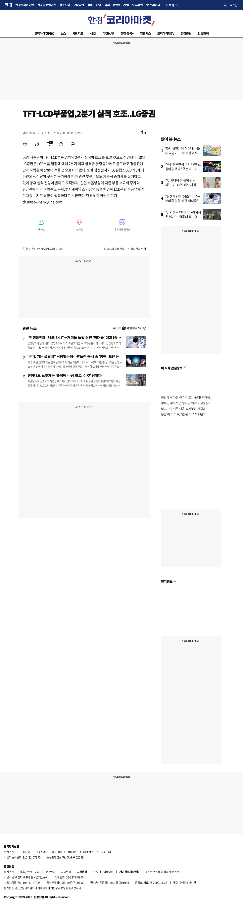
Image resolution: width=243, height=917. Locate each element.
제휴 (22, 872)
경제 (90, 5)
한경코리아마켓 (24, 5)
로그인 (233, 5)
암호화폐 (203, 33)
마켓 (108, 33)
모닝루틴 (137, 5)
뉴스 (63, 33)
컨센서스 (145, 33)
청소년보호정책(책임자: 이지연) (162, 872)
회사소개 (9, 852)
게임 (126, 5)
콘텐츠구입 (33, 872)
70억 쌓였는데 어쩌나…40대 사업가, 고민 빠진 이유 (182, 150)
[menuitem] (25, 144)
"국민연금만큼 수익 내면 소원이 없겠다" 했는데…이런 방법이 (183, 169)
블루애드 (72, 852)
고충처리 (41, 852)
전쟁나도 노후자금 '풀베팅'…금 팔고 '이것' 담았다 (64, 375)
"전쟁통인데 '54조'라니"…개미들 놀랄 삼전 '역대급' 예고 (182, 200)
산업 (98, 5)
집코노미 (64, 5)
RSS (95, 872)
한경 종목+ (127, 33)
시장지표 (77, 33)
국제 (107, 5)
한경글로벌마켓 (46, 5)
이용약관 (108, 872)
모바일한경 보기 (137, 249)
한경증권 (186, 33)
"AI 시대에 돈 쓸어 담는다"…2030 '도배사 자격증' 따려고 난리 (182, 184)
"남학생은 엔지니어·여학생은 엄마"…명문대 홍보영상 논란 (183, 216)
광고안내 (57, 852)
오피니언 (78, 5)
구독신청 (25, 852)
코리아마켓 (44, 33)
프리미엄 (154, 5)
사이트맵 (66, 872)
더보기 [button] (170, 5)
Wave (116, 5)
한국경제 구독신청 (114, 249)
